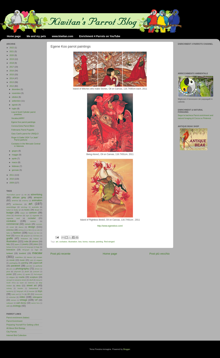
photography (22, 268)
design (31, 226)
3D (25, 195)
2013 (12, 82)
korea (85, 241)
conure (28, 224)
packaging (13, 263)
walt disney (21, 303)
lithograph (25, 250)
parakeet (15, 265)
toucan (31, 291)
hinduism (24, 239)
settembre (16, 101)
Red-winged (109, 241)
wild (8, 306)
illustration (72, 241)
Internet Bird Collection (16, 335)
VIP (36, 300)
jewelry (25, 244)
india (26, 241)
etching (20, 230)
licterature (10, 250)
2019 (12, 59)
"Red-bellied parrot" (13, 195)
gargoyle (27, 236)
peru (10, 269)
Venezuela (38, 294)
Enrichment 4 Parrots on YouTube (99, 36)
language (30, 247)
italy (8, 244)
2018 (12, 63)
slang (38, 280)
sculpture (34, 277)
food (8, 235)
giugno (15, 151)
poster (9, 274)
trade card (15, 294)
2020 (12, 55)
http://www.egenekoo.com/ (110, 226)
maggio (15, 155)
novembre (16, 93)
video (22, 297)
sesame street (20, 280)
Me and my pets (36, 36)
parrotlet (29, 266)
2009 (12, 183)
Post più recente (60, 253)
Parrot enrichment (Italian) (17, 317)
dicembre (16, 89)
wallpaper (9, 303)
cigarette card (13, 218)
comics (33, 221)
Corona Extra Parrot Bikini (22, 126)
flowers (30, 233)
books (27, 210)
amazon (38, 197)
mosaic (39, 257)
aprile (14, 158)
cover (12, 227)
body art (17, 210)
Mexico (29, 257)
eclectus (10, 230)
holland (36, 239)
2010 (12, 179)
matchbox (19, 257)
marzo (15, 162)
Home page (14, 36)
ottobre (15, 97)
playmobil (17, 272)
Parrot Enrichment (14, 321)
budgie (10, 212)
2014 (12, 78)
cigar (27, 216)
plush (27, 272)
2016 (12, 71)
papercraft (37, 263)
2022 (12, 47)
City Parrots (11, 332)
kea (79, 241)
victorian (12, 297)
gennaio (15, 170)
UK (28, 294)
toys (40, 291)
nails (31, 260)
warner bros (35, 303)
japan (17, 244)
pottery (19, 274)
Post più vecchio (159, 253)
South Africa (11, 283)
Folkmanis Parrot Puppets (22, 130)
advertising (36, 194)
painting (99, 241)
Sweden (20, 288)
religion (12, 277)
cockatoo (63, 241)
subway (9, 288)
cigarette (35, 216)
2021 (12, 51)
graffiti (9, 238)
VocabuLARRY (18, 118)
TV (23, 294)
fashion (17, 232)
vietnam (13, 300)
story (18, 285)
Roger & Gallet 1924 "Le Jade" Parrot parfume (24, 138)
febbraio (16, 166)
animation (37, 200)
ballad (8, 210)
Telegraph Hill (21, 291)
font (38, 233)
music (22, 260)
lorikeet (9, 253)
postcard (36, 272)
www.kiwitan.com (62, 36)
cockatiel (32, 218)
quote (27, 274)
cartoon (33, 212)
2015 (12, 74)
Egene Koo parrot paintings (23, 122)
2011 (12, 175)
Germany (36, 236)
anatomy (25, 201)
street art (32, 285)
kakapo (9, 247)
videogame (37, 297)
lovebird (22, 253)
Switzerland (33, 288)
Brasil (37, 210)
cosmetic (39, 224)
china (8, 216)
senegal (9, 280)
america (15, 200)
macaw (92, 241)
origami (39, 260)
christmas (18, 216)
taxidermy (9, 291)
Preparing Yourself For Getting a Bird (22, 325)
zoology (17, 305)
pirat (8, 272)
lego (37, 247)
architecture (17, 204)
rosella (22, 277)
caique (22, 213)
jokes (35, 244)
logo (36, 250)
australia (35, 207)
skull (31, 280)
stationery (31, 283)
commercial (12, 224)
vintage (23, 300)
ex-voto (37, 230)
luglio (14, 108)
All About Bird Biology (15, 328)
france (17, 236)
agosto (15, 105)
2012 (12, 86)
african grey (19, 197)
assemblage (11, 207)
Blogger (126, 349)
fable (8, 233)
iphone (35, 241)
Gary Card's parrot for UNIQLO (24, 134)
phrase (37, 269)
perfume (39, 266)
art (57, 241)
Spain (22, 283)
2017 (12, 67)
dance (21, 227)
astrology (24, 207)
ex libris (29, 230)
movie (12, 260)
